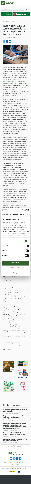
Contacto (24, 462)
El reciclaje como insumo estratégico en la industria (15, 410)
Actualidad (6, 21)
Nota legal (17, 462)
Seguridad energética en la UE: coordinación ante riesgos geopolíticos (13, 417)
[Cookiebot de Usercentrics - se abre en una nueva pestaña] (22, 210)
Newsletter (15, 464)
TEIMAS (26, 468)
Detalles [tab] (15, 214)
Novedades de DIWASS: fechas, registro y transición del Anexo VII (14, 433)
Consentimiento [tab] (6, 214)
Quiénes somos (8, 462)
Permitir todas (16, 262)
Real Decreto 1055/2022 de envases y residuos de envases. (14, 81)
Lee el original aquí (19, 345)
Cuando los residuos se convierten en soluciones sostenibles (15, 440)
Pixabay (8, 349)
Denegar (15, 273)
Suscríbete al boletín (15, 446)
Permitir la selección (15, 267)
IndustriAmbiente (8, 345)
